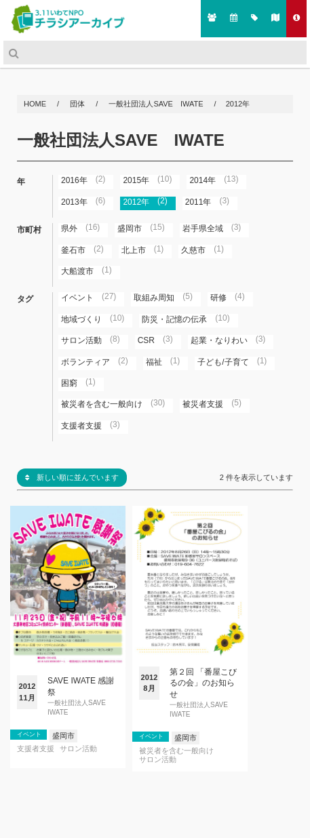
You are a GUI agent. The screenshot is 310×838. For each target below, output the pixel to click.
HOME (36, 104)
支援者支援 (35, 749)
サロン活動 (78, 749)
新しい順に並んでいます (72, 477)
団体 (78, 104)
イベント (29, 734)
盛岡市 (63, 736)
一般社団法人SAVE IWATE (156, 104)
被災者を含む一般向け (176, 751)
